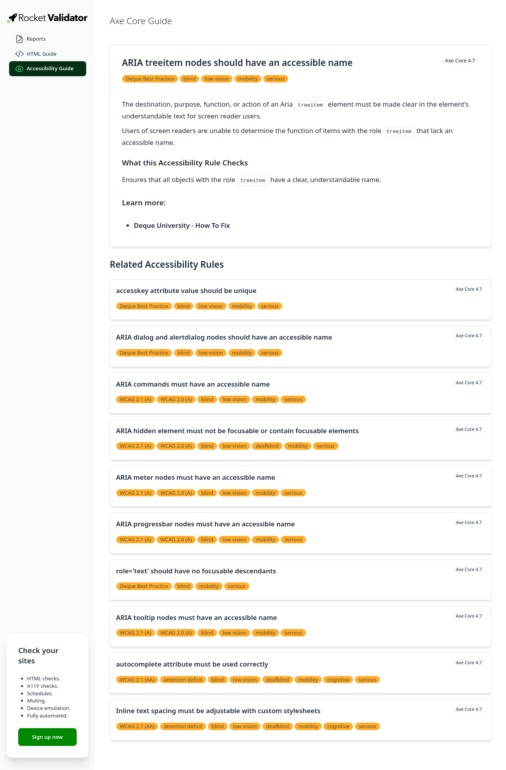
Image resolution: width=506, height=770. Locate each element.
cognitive (338, 679)
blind (189, 78)
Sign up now (47, 736)
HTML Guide (36, 53)
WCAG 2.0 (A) (176, 399)
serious (276, 78)
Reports (30, 39)
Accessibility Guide (44, 68)
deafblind (267, 445)
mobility (248, 78)
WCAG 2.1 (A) (135, 399)
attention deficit (183, 679)
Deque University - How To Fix (182, 225)
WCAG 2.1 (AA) (137, 679)
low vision (217, 78)
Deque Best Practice (150, 78)
